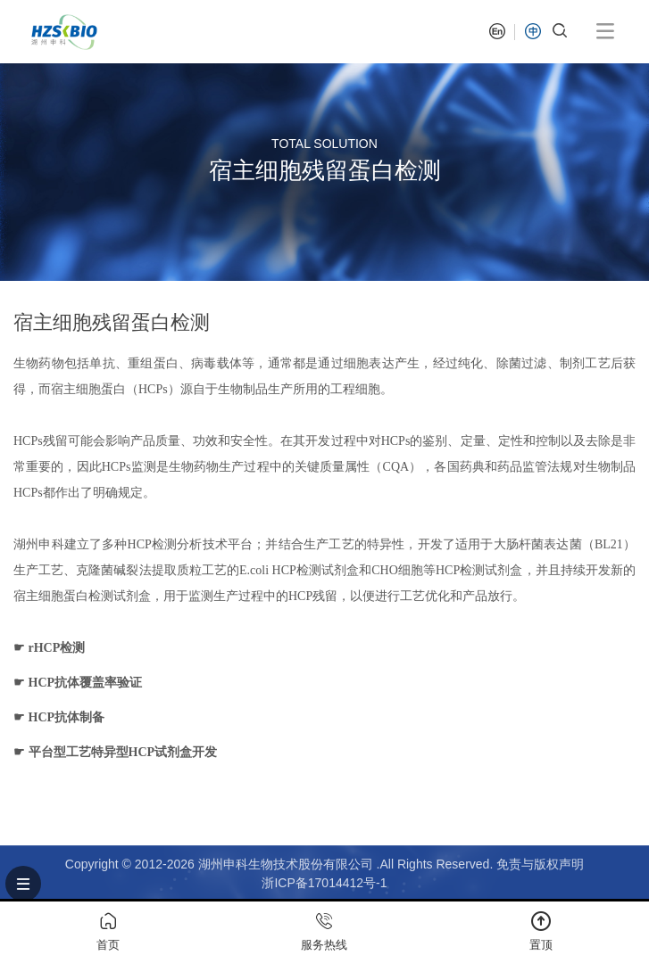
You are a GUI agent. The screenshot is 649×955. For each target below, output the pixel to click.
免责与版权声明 (540, 864)
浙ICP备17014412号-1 (324, 883)
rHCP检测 (57, 648)
